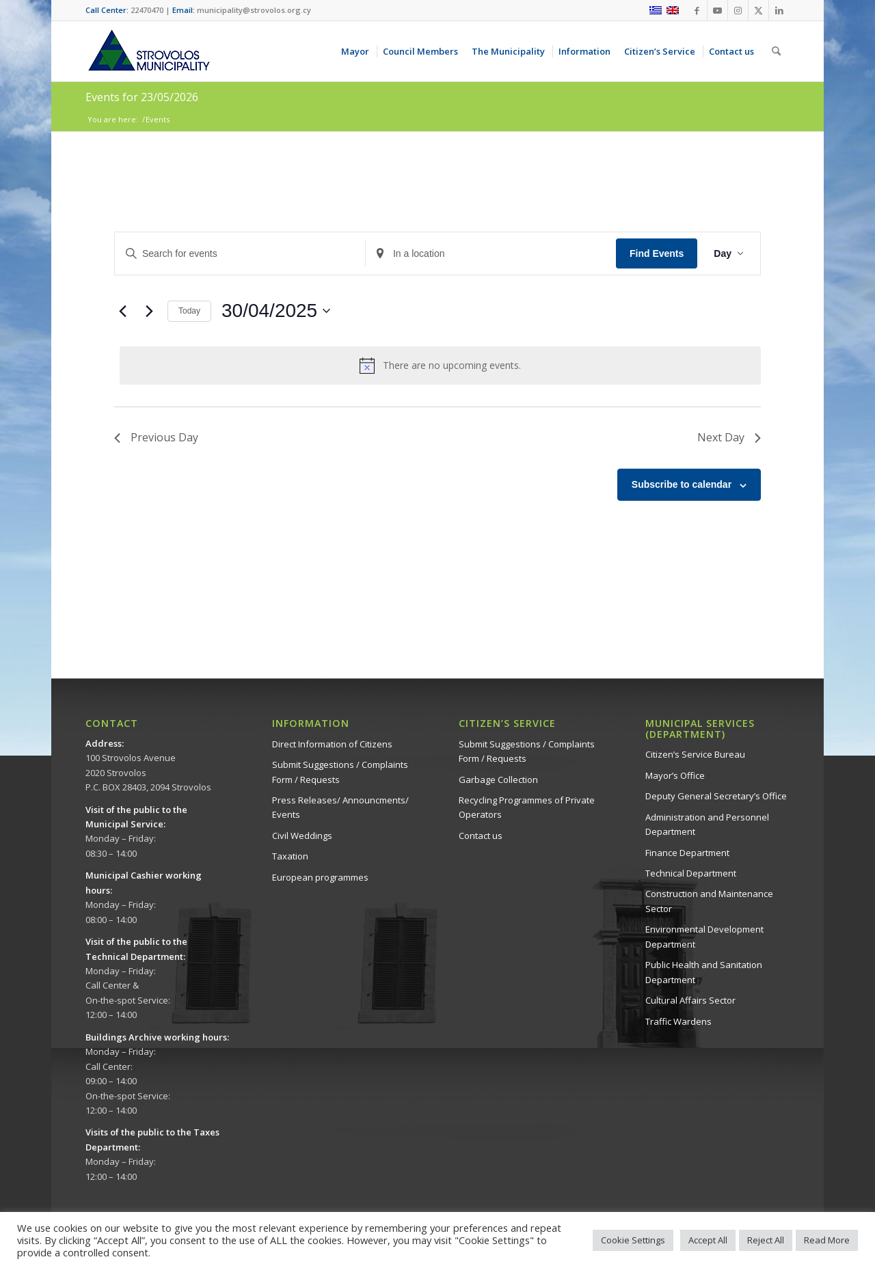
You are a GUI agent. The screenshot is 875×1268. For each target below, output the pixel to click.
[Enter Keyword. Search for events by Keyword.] (240, 253)
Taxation (290, 856)
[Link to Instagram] (738, 10)
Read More (827, 1240)
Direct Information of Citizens (332, 744)
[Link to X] (758, 10)
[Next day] (149, 311)
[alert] (440, 365)
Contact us (480, 835)
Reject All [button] (765, 1240)
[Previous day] (122, 311)
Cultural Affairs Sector (690, 1000)
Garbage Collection (498, 779)
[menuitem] (357, 51)
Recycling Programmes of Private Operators (527, 807)
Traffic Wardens (678, 1021)
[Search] (776, 51)
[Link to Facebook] (697, 10)
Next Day (729, 437)
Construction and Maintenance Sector (709, 900)
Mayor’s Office (675, 775)
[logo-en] (148, 51)
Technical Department (690, 873)
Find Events (657, 253)
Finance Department (687, 852)
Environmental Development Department (704, 936)
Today (189, 311)
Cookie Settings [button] (633, 1240)
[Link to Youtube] (717, 10)
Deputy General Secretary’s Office (716, 796)
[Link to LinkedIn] (779, 10)
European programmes (320, 877)
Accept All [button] (707, 1240)
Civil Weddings (302, 835)
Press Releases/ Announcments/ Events (340, 807)
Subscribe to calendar (681, 484)
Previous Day (156, 437)
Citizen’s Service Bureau (695, 754)
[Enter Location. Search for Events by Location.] (491, 253)
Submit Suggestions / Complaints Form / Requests (340, 771)
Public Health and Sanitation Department (703, 972)
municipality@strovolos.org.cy (254, 10)
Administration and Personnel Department (707, 824)
